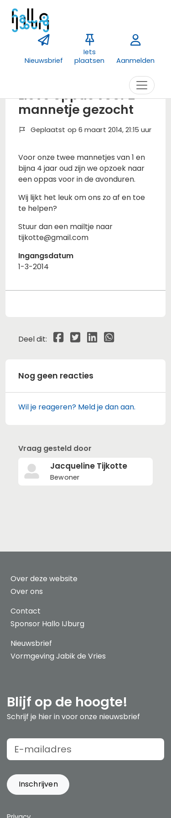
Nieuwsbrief (31, 643)
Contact (25, 611)
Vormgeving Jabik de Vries (58, 656)
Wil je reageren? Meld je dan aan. (76, 407)
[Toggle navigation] (142, 85)
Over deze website (44, 578)
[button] (38, 784)
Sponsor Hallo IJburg (47, 624)
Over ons (26, 591)
